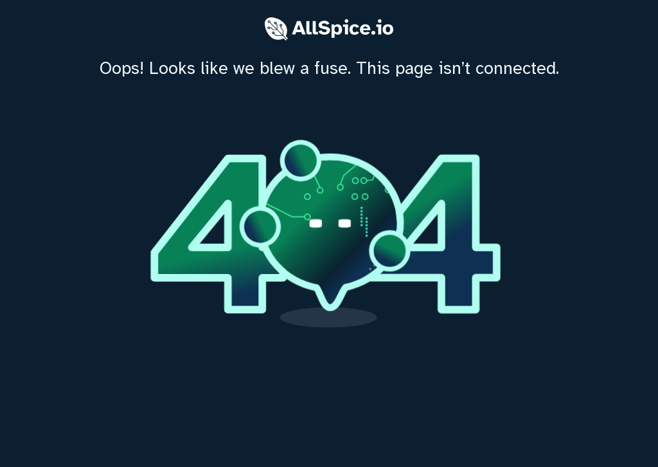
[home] (329, 233)
